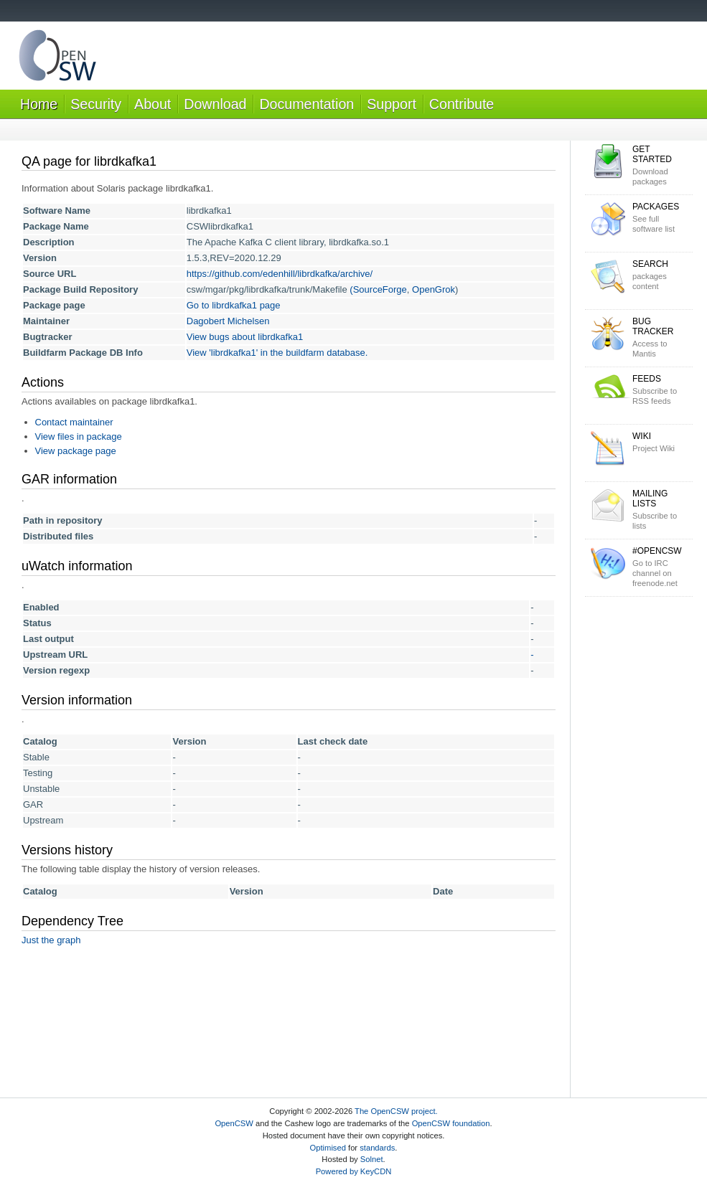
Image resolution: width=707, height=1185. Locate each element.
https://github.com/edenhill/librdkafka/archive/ (280, 273)
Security (95, 104)
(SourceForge (378, 289)
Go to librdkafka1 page (234, 305)
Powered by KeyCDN (354, 1171)
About (152, 104)
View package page (75, 450)
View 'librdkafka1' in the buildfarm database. (277, 352)
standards (377, 1147)
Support (391, 104)
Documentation (306, 104)
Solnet (371, 1159)
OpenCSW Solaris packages (57, 58)
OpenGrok (433, 289)
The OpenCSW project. (396, 1111)
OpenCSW (234, 1123)
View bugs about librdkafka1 (245, 336)
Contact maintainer (74, 422)
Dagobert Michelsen (228, 321)
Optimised (328, 1147)
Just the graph (51, 940)
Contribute (461, 104)
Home (38, 104)
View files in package (78, 436)
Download (215, 104)
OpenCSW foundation (451, 1123)
